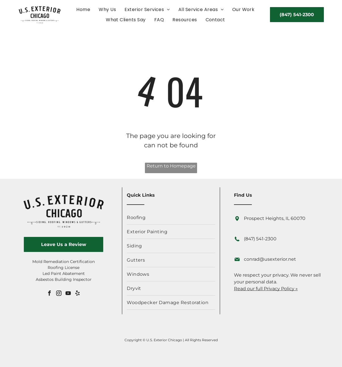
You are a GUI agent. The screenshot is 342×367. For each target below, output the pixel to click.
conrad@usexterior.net (270, 259)
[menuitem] (83, 9)
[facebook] (50, 294)
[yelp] (78, 294)
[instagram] (59, 294)
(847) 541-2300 (260, 238)
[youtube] (68, 294)
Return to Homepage (171, 166)
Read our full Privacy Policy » (266, 288)
